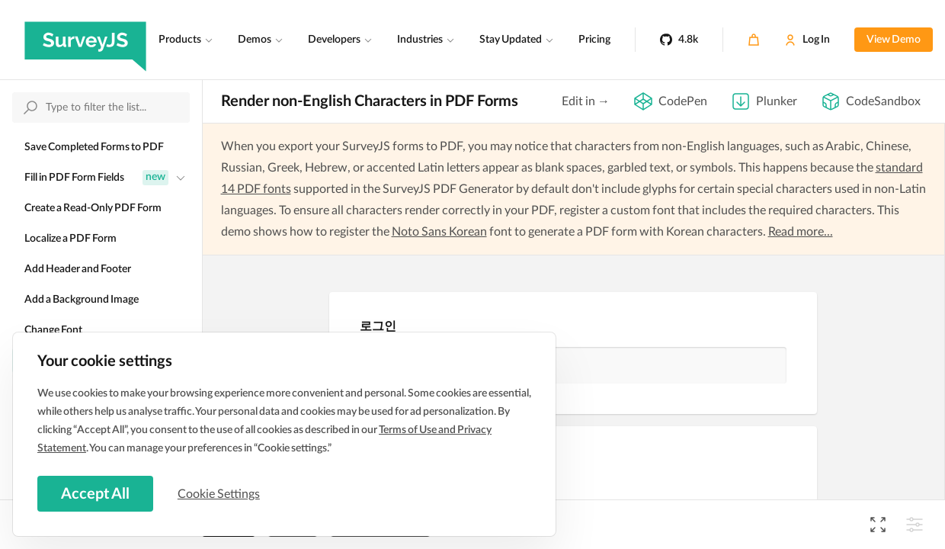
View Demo (894, 39)
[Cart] (754, 40)
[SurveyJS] (85, 39)
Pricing (594, 39)
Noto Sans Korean (439, 232)
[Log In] (807, 40)
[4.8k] (679, 40)
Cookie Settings (220, 493)
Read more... (800, 232)
